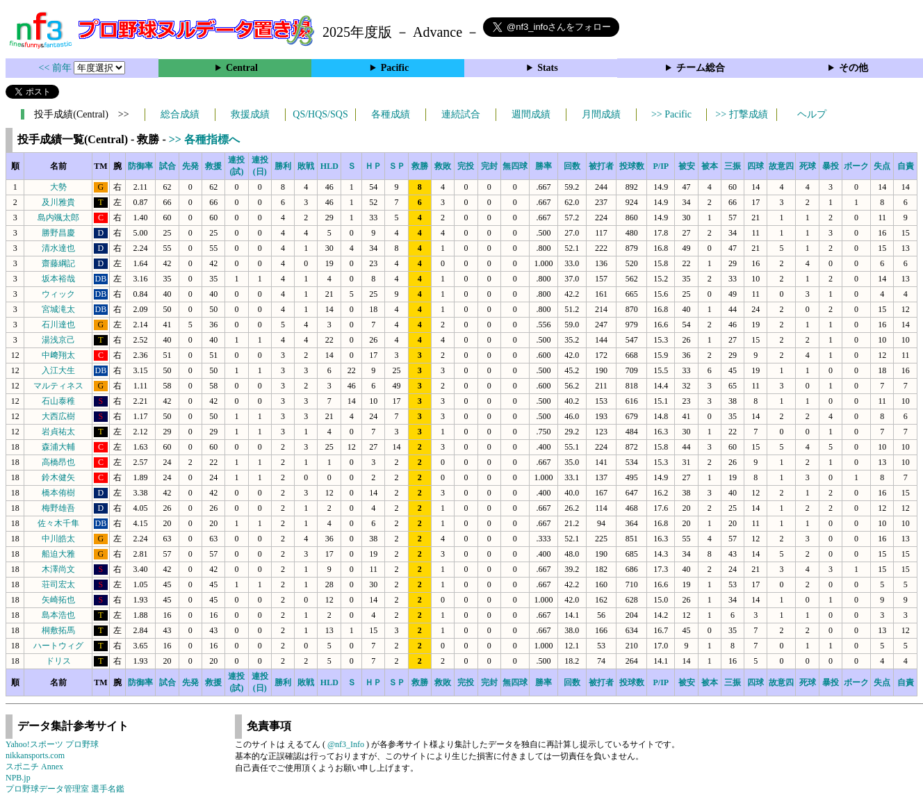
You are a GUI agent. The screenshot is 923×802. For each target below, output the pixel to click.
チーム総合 (700, 68)
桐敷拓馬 (58, 630)
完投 (465, 166)
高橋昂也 (58, 462)
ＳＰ (397, 166)
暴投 (830, 166)
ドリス (58, 661)
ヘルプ (811, 114)
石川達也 (58, 324)
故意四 (781, 166)
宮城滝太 (58, 309)
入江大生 (58, 370)
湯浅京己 (58, 340)
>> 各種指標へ (204, 139)
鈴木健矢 (58, 477)
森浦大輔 (58, 447)
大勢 (58, 187)
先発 (190, 166)
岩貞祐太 (58, 431)
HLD (329, 166)
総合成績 (180, 114)
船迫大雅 (58, 554)
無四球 (515, 166)
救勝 (419, 166)
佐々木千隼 (58, 523)
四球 (755, 166)
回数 (572, 166)
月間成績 (601, 114)
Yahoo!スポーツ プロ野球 (52, 744)
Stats (547, 68)
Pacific (395, 68)
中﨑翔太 (58, 355)
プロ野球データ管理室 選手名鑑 (65, 789)
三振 (732, 166)
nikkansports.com (35, 755)
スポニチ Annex (34, 766)
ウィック (58, 294)
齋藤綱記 (58, 263)
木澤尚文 (58, 569)
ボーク (856, 166)
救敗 (442, 166)
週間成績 (531, 114)
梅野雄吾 (58, 508)
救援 (213, 166)
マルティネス (58, 386)
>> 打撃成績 (741, 114)
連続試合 (460, 114)
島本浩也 (58, 615)
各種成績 (390, 114)
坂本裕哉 (58, 279)
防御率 (140, 166)
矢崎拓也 (58, 600)
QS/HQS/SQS (320, 114)
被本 (709, 166)
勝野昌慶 (58, 233)
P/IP (661, 166)
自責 (905, 166)
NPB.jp (18, 778)
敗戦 (305, 166)
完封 (489, 166)
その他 (853, 68)
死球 (807, 166)
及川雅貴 (58, 202)
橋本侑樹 (58, 493)
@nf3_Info (345, 744)
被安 (686, 166)
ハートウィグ (58, 645)
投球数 (631, 166)
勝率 (543, 166)
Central (242, 68)
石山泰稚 (58, 401)
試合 (167, 166)
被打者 (601, 166)
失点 (882, 166)
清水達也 (58, 248)
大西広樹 (58, 416)
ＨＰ (373, 166)
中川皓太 (58, 538)
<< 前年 (56, 68)
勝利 (283, 166)
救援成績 (250, 114)
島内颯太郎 (58, 217)
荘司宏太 (58, 584)
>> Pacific (671, 114)
